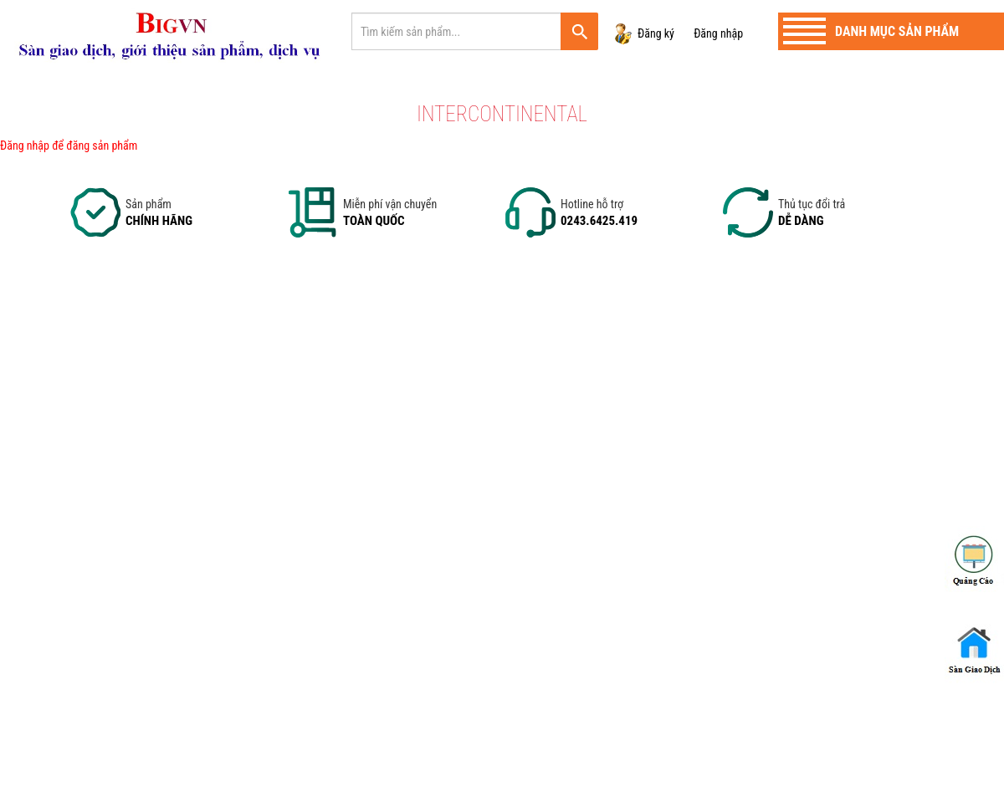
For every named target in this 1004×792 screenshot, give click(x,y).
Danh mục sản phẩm (897, 31)
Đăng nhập (718, 33)
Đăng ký (656, 33)
